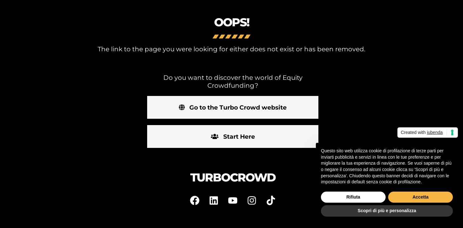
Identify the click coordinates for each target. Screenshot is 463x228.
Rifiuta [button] (353, 197)
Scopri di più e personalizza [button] (387, 210)
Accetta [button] (421, 197)
